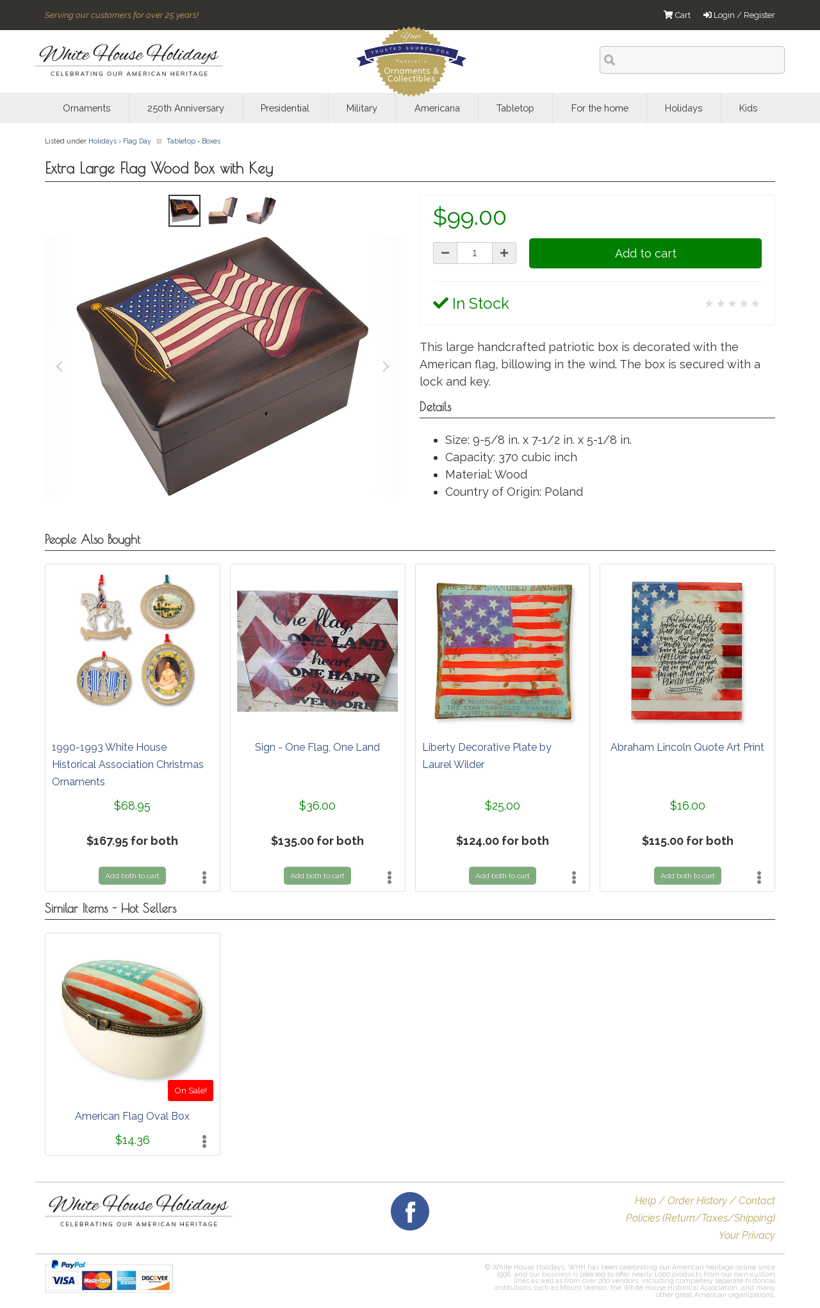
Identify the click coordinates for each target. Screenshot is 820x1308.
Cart (677, 15)
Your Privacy (747, 1235)
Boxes (211, 141)
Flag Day (137, 141)
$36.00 (317, 805)
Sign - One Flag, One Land (317, 747)
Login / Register (739, 15)
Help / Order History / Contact (705, 1201)
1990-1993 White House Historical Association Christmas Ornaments (128, 764)
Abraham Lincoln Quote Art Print (687, 747)
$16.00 (687, 805)
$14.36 (132, 1140)
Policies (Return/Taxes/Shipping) (700, 1218)
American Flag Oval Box (132, 1116)
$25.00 (502, 805)
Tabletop (181, 141)
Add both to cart (132, 875)
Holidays (102, 141)
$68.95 (132, 805)
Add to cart (645, 253)
